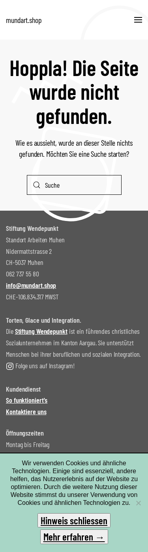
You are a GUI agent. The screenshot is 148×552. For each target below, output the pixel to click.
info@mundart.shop (31, 285)
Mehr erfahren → (74, 536)
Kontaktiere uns (26, 411)
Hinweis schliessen (74, 520)
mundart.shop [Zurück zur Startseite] (24, 20)
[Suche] (74, 185)
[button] (138, 20)
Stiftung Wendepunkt (41, 331)
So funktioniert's (26, 400)
